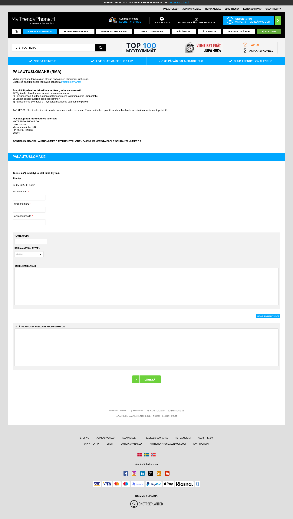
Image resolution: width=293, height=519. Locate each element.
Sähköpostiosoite (22, 216)
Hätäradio (183, 31)
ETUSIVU (84, 438)
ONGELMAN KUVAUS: (26, 266)
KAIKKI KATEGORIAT (40, 31)
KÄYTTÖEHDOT (201, 444)
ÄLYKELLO (209, 31)
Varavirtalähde (239, 31)
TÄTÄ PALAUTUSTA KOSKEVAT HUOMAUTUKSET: (40, 327)
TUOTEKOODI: (22, 236)
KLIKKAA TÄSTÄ (179, 2)
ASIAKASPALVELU (192, 9)
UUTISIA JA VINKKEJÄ (131, 444)
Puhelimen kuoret (77, 31)
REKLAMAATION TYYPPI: (27, 248)
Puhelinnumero (21, 203)
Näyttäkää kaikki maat (146, 464)
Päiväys (17, 178)
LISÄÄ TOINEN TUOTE (268, 316)
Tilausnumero (20, 191)
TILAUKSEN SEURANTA (156, 438)
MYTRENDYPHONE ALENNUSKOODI (168, 444)
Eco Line (269, 31)
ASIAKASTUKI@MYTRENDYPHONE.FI (165, 411)
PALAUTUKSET (171, 9)
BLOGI (110, 444)
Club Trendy (232, 9)
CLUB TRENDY (205, 438)
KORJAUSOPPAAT (252, 9)
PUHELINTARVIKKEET (114, 31)
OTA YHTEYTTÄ (273, 9)
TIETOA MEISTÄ (213, 9)
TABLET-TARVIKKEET (152, 31)
